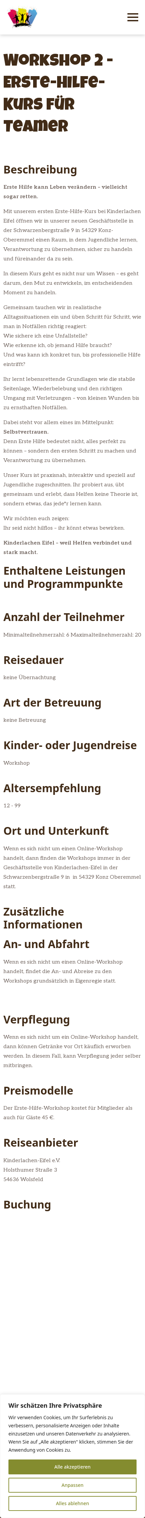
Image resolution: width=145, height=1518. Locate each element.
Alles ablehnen (72, 1503)
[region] (72, 1456)
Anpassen (72, 1485)
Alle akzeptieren (72, 1467)
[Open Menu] (132, 17)
